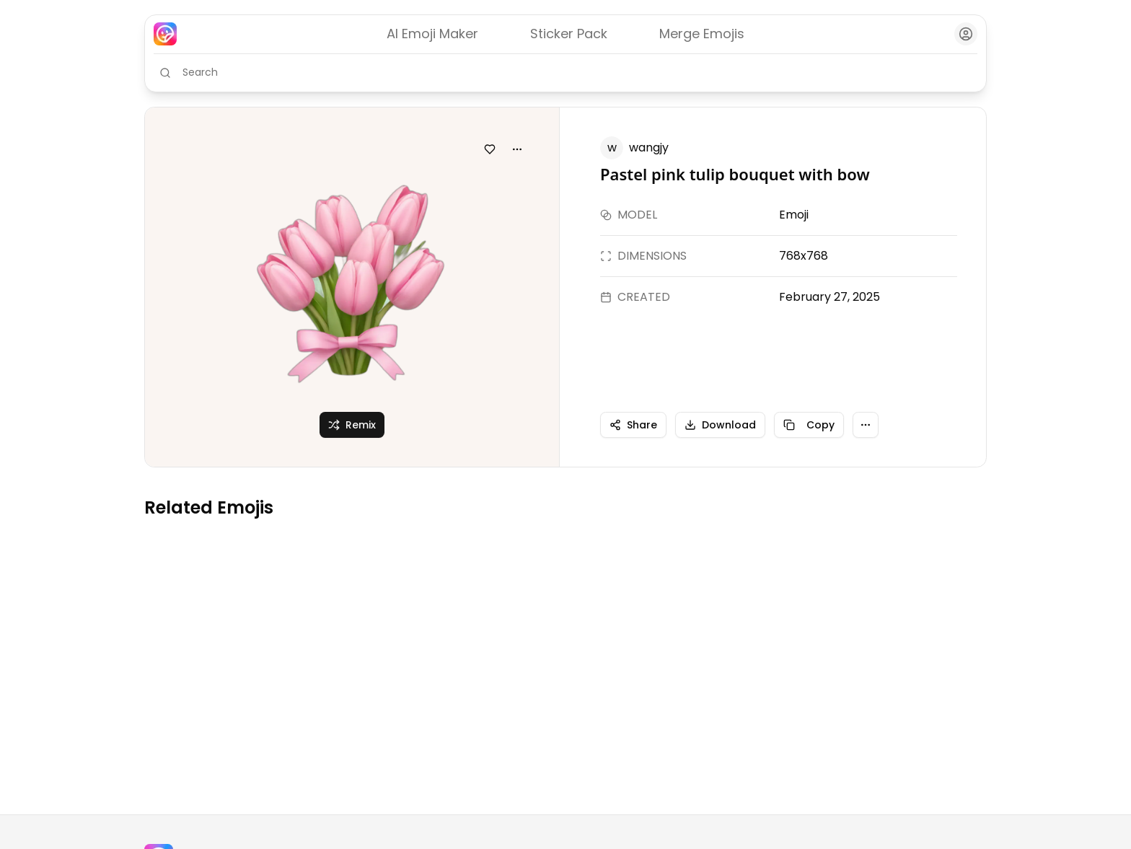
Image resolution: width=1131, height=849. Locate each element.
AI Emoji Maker (432, 34)
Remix (352, 425)
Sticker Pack (568, 34)
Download (720, 425)
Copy (809, 425)
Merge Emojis (701, 34)
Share (633, 425)
